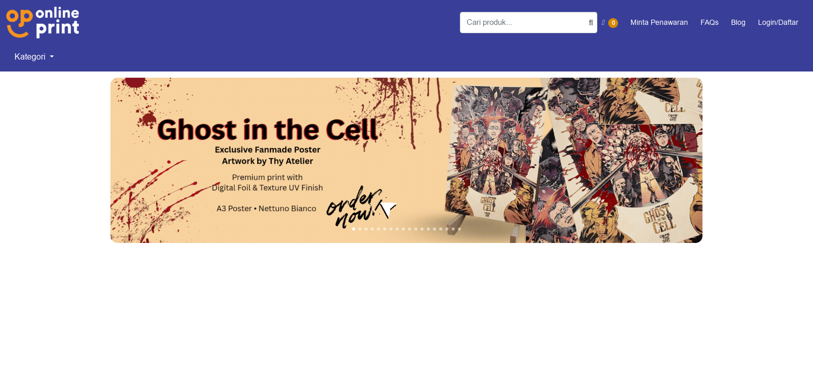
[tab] (353, 229)
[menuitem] (34, 57)
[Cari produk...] (528, 22)
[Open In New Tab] (406, 160)
